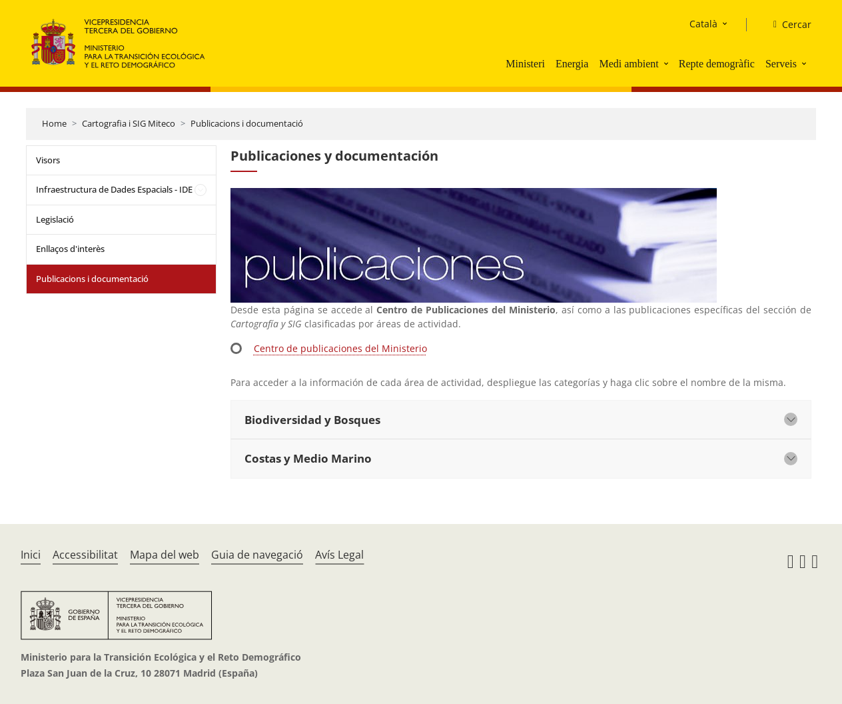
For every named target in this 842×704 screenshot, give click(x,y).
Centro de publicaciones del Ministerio (340, 348)
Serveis (781, 63)
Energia (572, 63)
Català (703, 23)
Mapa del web (164, 554)
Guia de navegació (257, 554)
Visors (48, 160)
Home (54, 123)
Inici (31, 554)
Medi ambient (628, 63)
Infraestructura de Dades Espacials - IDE (114, 189)
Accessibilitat (85, 554)
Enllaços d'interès (70, 249)
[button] (667, 63)
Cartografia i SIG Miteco (128, 123)
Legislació (55, 219)
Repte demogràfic (717, 63)
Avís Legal (339, 554)
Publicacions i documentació (247, 123)
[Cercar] (787, 24)
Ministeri (525, 63)
